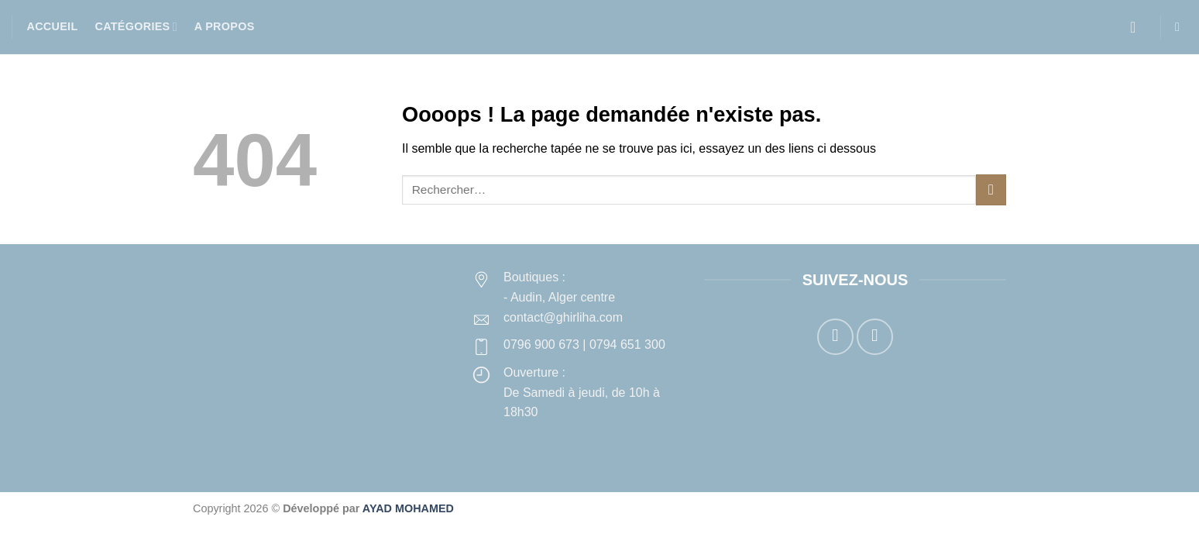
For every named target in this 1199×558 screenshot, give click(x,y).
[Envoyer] (991, 189)
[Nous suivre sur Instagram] (875, 337)
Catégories (135, 26)
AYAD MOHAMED (408, 508)
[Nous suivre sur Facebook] (835, 337)
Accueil (52, 26)
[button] (1138, 27)
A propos (224, 26)
